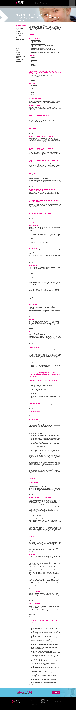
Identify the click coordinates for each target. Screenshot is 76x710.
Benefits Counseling (19, 35)
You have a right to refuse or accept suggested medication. (41, 48)
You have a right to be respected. (37, 41)
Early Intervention (19, 44)
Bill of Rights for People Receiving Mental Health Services (41, 94)
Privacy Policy (43, 705)
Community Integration (20, 39)
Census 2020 (18, 37)
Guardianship (18, 46)
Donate (48, 7)
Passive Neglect (33, 62)
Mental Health (18, 52)
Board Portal (43, 699)
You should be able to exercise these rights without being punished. (43, 49)
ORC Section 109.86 (34, 78)
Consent (32, 64)
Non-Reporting (33, 80)
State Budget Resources (20, 59)
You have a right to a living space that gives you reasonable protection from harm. (45, 52)
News (42, 7)
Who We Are (21, 7)
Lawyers (32, 88)
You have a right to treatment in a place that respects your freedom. (43, 45)
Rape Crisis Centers (34, 92)
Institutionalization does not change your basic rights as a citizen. (42, 50)
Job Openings (43, 702)
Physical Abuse (33, 57)
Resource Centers (34, 7)
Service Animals (18, 54)
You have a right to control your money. (38, 44)
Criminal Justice (18, 41)
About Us (32, 699)
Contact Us (55, 7)
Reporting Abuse (34, 67)
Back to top (31, 111)
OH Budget (18, 67)
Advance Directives (19, 31)
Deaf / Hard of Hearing (20, 42)
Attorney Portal (33, 704)
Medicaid (17, 50)
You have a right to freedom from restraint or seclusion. (41, 46)
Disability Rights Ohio (20, 3)
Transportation (18, 61)
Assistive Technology (19, 33)
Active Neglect (33, 61)
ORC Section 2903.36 (35, 76)
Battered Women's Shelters (36, 91)
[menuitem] (20, 7)
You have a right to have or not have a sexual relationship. (41, 42)
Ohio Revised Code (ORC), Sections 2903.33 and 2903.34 (41, 75)
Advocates (33, 89)
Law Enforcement (34, 85)
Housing (17, 48)
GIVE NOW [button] (56, 692)
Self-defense (33, 65)
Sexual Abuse (33, 58)
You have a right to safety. (35, 40)
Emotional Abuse (34, 60)
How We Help (27, 7)
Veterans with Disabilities (20, 63)
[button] (73, 3)
